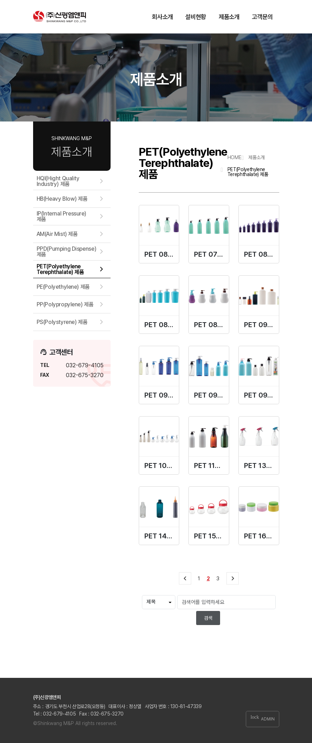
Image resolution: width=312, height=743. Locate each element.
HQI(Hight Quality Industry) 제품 (58, 181)
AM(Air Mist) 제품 (57, 234)
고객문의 (262, 16)
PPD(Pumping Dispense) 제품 (66, 251)
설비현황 (195, 16)
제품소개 (229, 16)
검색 (208, 618)
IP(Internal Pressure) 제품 (62, 216)
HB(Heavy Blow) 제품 (62, 198)
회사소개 (162, 16)
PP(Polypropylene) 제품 (65, 304)
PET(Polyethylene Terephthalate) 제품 (60, 269)
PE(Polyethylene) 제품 (63, 286)
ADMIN (262, 718)
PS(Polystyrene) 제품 (62, 322)
